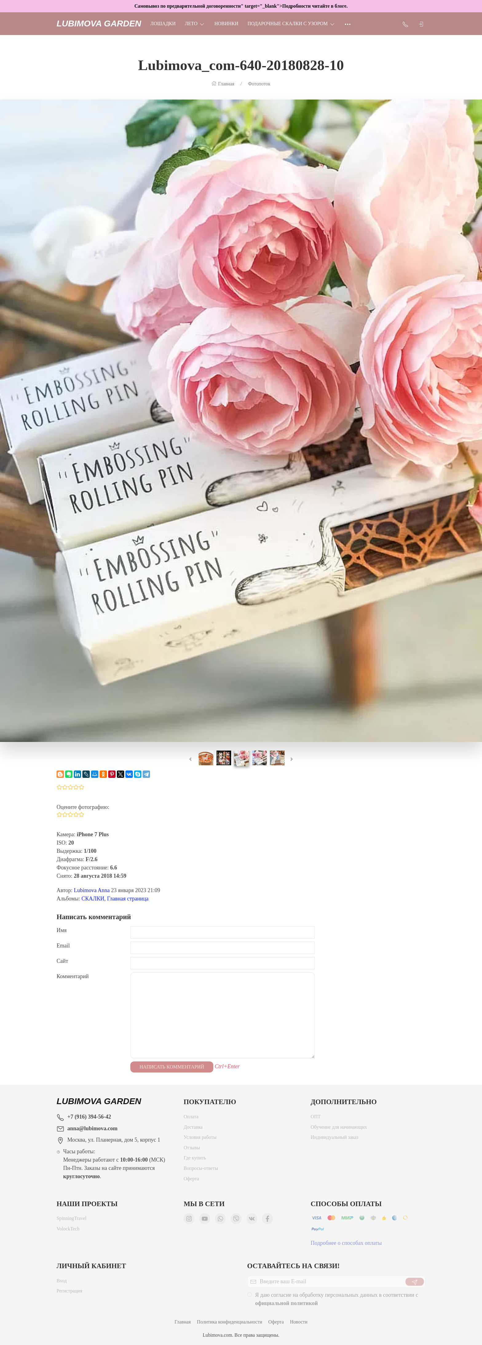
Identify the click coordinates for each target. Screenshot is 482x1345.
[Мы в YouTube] (204, 1220)
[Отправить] (414, 1284)
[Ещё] (347, 23)
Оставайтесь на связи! (293, 1266)
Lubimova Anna (91, 890)
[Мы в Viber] (236, 1220)
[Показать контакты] (405, 23)
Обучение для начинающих (339, 1128)
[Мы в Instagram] (189, 1220)
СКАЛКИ (92, 899)
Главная (183, 1321)
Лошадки (163, 23)
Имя (62, 930)
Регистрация (69, 1292)
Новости (298, 1321)
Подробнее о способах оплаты (346, 1244)
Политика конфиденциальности (229, 1321)
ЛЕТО (195, 23)
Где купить (195, 1159)
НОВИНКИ (226, 23)
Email (63, 946)
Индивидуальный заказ (334, 1138)
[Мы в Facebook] (267, 1220)
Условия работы (200, 1138)
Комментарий (73, 976)
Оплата (191, 1118)
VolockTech (68, 1230)
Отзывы (192, 1149)
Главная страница (127, 899)
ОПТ (316, 1118)
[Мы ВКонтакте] (251, 1220)
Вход (62, 1282)
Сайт (62, 961)
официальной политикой (286, 1305)
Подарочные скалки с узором (291, 23)
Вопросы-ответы (201, 1169)
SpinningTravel (71, 1219)
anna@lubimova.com (92, 1128)
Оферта (191, 1180)
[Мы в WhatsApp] (220, 1220)
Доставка (193, 1128)
